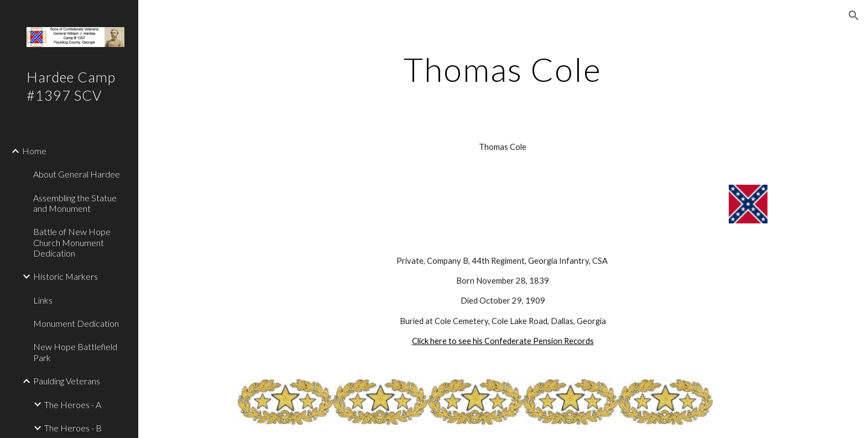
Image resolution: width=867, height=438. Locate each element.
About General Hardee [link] (76, 174)
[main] (503, 69)
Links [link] (43, 300)
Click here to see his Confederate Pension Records (503, 341)
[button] (853, 15)
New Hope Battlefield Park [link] (75, 351)
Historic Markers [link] (65, 276)
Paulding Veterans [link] (66, 381)
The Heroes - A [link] (72, 404)
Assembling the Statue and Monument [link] (75, 202)
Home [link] (34, 150)
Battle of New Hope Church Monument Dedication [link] (72, 242)
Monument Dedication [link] (76, 323)
